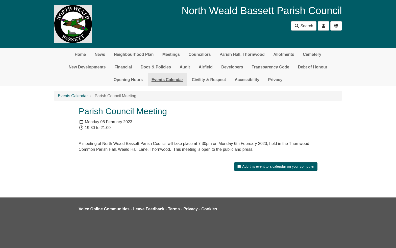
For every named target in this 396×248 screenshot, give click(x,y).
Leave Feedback (148, 209)
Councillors (200, 54)
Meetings (171, 54)
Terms (174, 209)
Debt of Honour (312, 67)
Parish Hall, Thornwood (242, 54)
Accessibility (247, 80)
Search (303, 26)
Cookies (209, 209)
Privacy (275, 80)
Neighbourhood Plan (134, 54)
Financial (123, 67)
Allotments (283, 54)
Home (80, 54)
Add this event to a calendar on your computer (275, 166)
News (100, 54)
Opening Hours (128, 80)
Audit (185, 67)
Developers (232, 67)
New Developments (87, 67)
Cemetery (312, 54)
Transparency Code (270, 67)
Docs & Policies (156, 67)
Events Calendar (167, 80)
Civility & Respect (209, 80)
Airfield (206, 67)
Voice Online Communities (104, 209)
